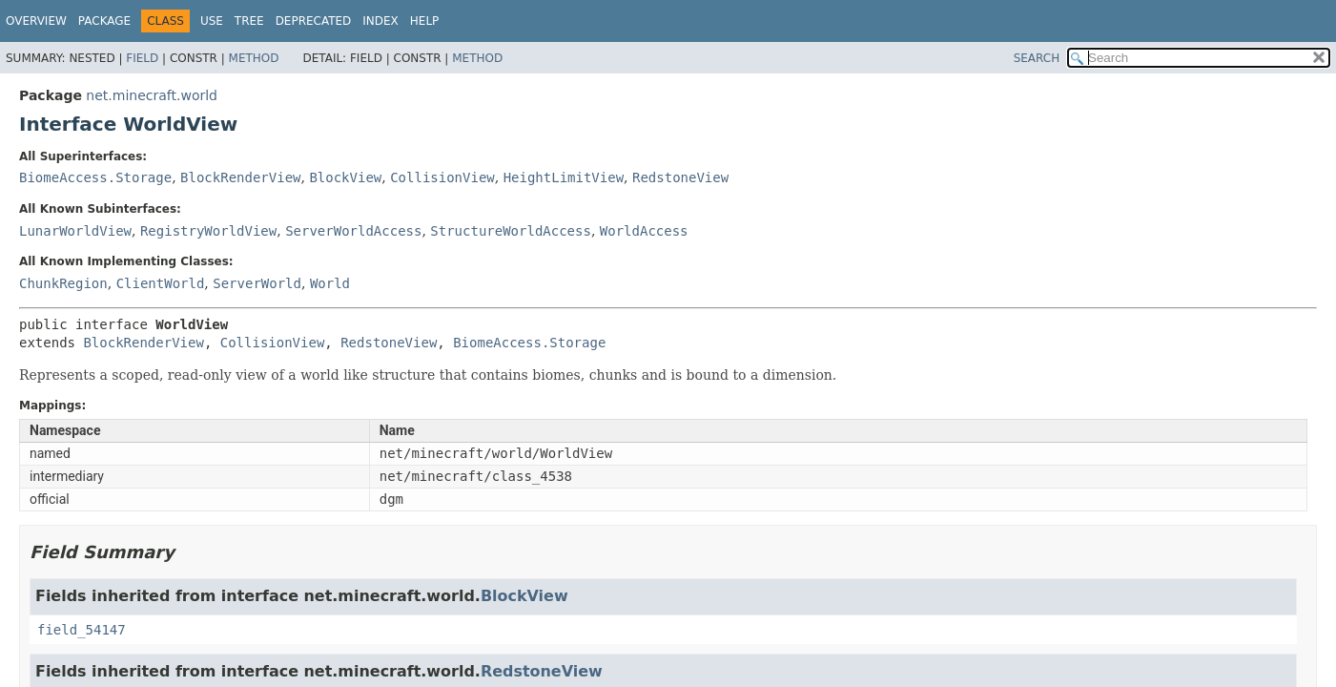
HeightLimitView (564, 177)
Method (254, 58)
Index (380, 21)
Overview (36, 21)
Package (104, 21)
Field (142, 58)
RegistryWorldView (208, 231)
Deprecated (314, 21)
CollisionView (442, 177)
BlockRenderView (240, 177)
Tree (249, 21)
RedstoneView (680, 177)
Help (425, 21)
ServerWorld (257, 283)
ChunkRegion (63, 283)
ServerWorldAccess (353, 231)
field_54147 (81, 629)
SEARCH (1037, 58)
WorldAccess (644, 231)
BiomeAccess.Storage (95, 177)
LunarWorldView (75, 231)
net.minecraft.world (151, 95)
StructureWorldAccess (510, 231)
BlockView (345, 177)
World (330, 283)
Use (211, 21)
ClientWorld (160, 283)
